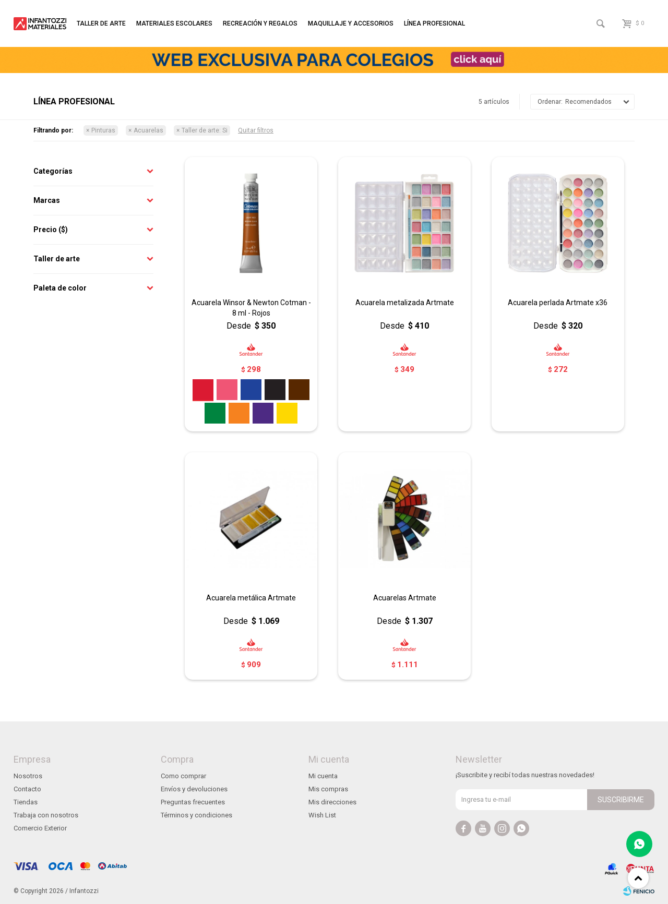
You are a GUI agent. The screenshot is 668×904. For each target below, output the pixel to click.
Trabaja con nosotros (46, 815)
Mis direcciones (332, 802)
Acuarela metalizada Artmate (404, 302)
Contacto (27, 789)
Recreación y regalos (260, 23)
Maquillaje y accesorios (350, 23)
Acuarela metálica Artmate (251, 598)
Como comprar (183, 776)
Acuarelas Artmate (404, 598)
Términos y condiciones (196, 815)
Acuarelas (148, 130)
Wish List (322, 815)
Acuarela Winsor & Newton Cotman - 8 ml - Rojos (251, 307)
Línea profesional (434, 23)
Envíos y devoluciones (194, 789)
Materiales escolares (174, 23)
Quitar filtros (255, 130)
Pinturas (103, 130)
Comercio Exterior (40, 828)
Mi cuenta (323, 776)
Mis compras (328, 789)
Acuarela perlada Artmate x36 (557, 302)
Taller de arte (101, 23)
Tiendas (26, 802)
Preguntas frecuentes (193, 802)
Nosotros (28, 776)
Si (205, 130)
